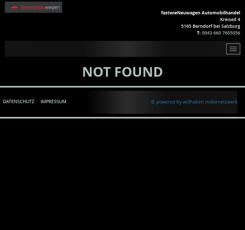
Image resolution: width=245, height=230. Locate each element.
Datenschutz (18, 101)
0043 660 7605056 (221, 33)
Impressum (53, 101)
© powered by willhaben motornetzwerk (194, 102)
